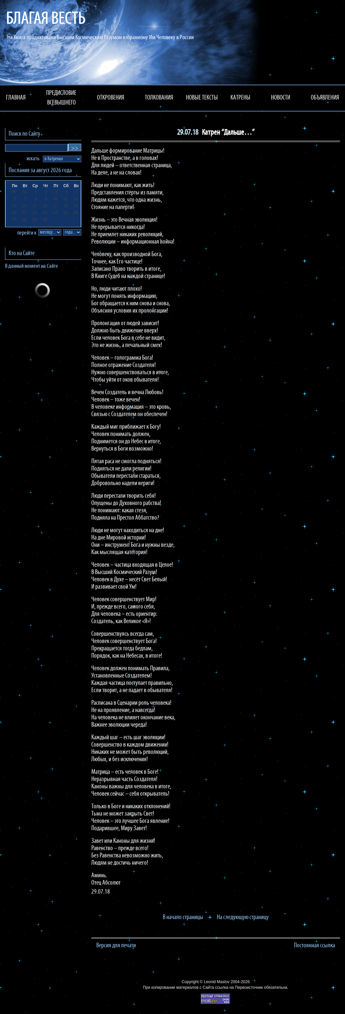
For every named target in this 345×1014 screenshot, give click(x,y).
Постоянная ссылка (314, 945)
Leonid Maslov (216, 981)
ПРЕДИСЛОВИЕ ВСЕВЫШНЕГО (61, 98)
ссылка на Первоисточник (239, 987)
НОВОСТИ (280, 98)
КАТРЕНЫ (240, 98)
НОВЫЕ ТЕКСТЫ (202, 98)
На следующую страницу (243, 917)
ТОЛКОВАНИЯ (159, 98)
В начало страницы (183, 917)
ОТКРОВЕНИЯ (110, 98)
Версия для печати (116, 945)
